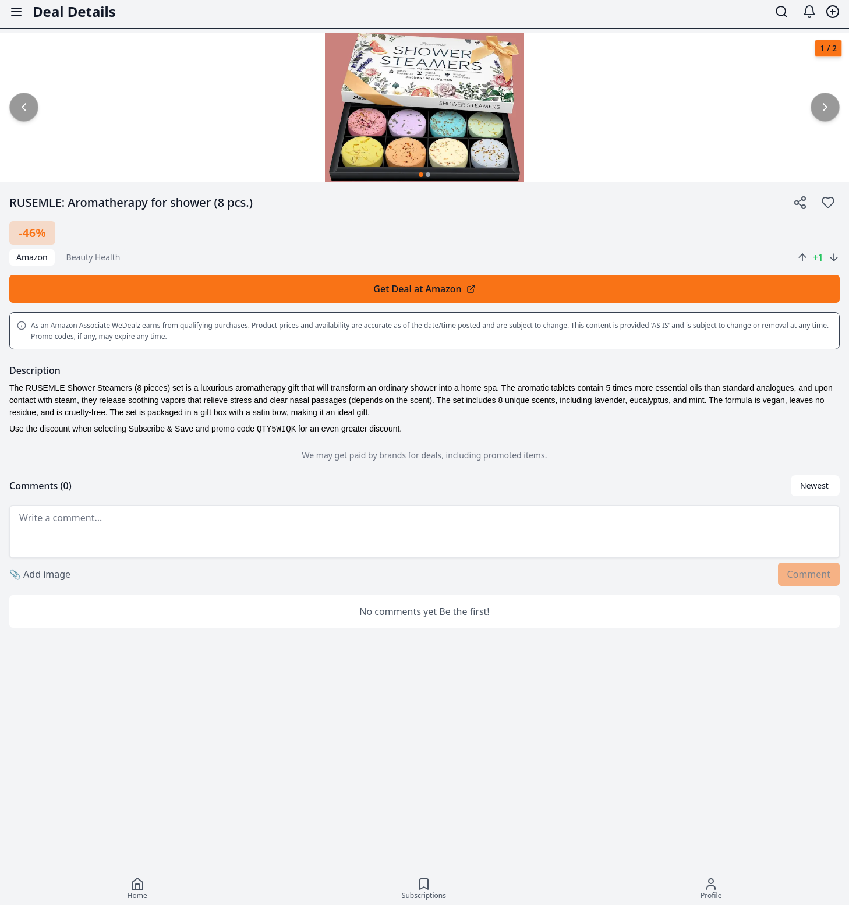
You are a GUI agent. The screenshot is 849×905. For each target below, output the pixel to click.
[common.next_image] (825, 107)
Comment (808, 574)
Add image (39, 574)
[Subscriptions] (424, 888)
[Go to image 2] (428, 174)
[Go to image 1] (421, 174)
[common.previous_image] (23, 107)
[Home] (137, 888)
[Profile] (711, 888)
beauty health (93, 257)
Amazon (32, 257)
